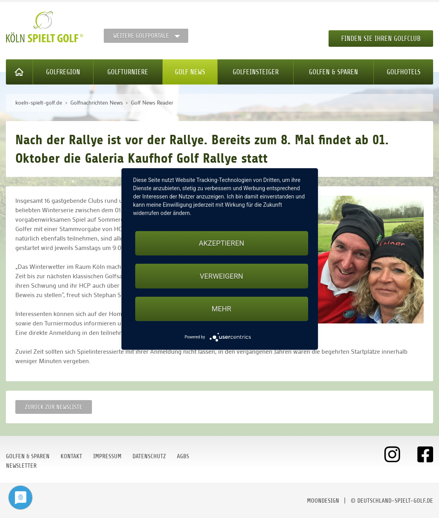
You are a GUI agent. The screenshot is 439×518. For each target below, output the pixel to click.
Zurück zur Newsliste (54, 407)
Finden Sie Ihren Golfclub (381, 38)
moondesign (323, 500)
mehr (221, 309)
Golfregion (63, 72)
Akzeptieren (221, 243)
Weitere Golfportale (141, 35)
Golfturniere (127, 72)
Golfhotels (404, 72)
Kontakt (71, 456)
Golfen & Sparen (333, 72)
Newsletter (21, 465)
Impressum (107, 456)
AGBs (183, 456)
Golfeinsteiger (256, 72)
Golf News (190, 72)
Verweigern (221, 276)
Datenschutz (149, 456)
